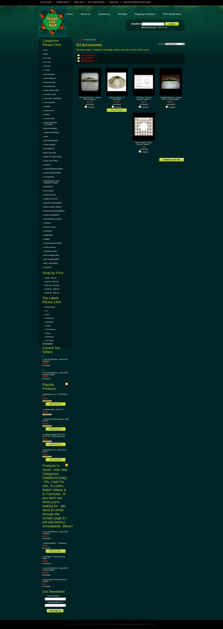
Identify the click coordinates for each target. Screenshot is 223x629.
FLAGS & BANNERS (52, 215)
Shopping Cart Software (133, 624)
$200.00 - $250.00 (52, 293)
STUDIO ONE (49, 119)
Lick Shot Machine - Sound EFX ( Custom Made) (170, 98)
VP (47, 311)
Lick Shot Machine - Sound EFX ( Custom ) (90, 98)
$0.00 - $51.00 (51, 278)
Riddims (47, 114)
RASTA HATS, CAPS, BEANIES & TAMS (52, 182)
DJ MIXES (48, 267)
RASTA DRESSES (51, 141)
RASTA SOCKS (50, 195)
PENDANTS (48, 187)
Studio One (50, 318)
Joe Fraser (50, 340)
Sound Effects (86, 58)
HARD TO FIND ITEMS (52, 157)
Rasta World (50, 307)
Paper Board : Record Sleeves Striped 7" (143, 143)
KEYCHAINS (49, 191)
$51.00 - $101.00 (52, 282)
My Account (46, 2)
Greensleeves (51, 329)
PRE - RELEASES (51, 263)
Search (136, 23)
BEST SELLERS (50, 153)
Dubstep (47, 106)
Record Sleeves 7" (88, 55)
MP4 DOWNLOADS (51, 255)
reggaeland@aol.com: (55, 602)
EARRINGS (48, 235)
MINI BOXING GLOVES (53, 219)
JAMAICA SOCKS (51, 199)
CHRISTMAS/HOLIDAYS (53, 169)
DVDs (46, 54)
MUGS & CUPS (50, 227)
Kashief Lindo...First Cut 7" (54, 409)
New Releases (49, 74)
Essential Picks (49, 86)
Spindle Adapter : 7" (89, 61)
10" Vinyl (47, 66)
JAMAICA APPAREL (51, 132)
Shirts (46, 136)
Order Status (62, 2)
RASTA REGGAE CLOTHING (50, 123)
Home (79, 40)
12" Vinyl (47, 62)
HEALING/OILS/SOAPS (53, 243)
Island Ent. (49, 322)
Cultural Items (49, 177)
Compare (91, 107)
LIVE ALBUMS (49, 102)
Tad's (47, 314)
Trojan (48, 333)
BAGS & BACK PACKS (52, 207)
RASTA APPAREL (50, 128)
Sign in (126, 2)
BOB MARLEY (49, 149)
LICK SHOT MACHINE (52, 98)
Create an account (142, 2)
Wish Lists (79, 2)
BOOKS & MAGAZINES (53, 203)
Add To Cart (55, 404)
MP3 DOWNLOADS (51, 259)
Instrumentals (49, 110)
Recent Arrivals (49, 82)
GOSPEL (47, 165)
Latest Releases (50, 78)
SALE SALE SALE (51, 161)
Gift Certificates (96, 2)
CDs (45, 50)
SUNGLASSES (49, 145)
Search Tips (162, 27)
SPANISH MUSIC (50, 251)
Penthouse (50, 337)
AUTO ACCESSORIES (52, 173)
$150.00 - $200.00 (52, 289)
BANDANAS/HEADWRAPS (54, 211)
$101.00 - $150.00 (52, 285)
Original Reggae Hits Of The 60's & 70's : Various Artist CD (53, 435)
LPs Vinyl (47, 58)
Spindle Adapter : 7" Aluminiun (55, 543)
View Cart (113, 2)
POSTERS (48, 231)
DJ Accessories (49, 247)
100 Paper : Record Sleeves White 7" (143, 98)
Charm (48, 326)
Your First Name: (53, 596)
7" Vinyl (47, 70)
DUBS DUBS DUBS (51, 90)
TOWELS (47, 223)
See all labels (47, 343)
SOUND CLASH (50, 94)
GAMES (47, 239)
